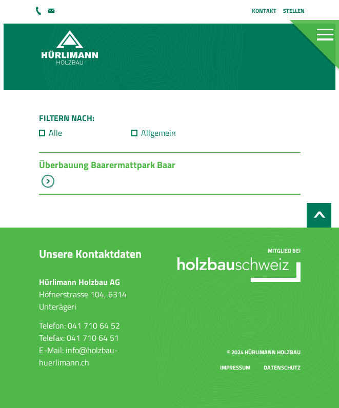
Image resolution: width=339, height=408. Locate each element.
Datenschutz (282, 367)
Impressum (235, 367)
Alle (55, 133)
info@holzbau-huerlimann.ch (52, 10)
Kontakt (264, 10)
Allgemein (158, 133)
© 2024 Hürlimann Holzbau (264, 352)
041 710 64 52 (39, 10)
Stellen (294, 10)
